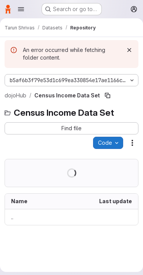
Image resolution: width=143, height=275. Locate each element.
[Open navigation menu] (21, 9)
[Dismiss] (129, 50)
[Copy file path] (107, 95)
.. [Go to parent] (12, 217)
